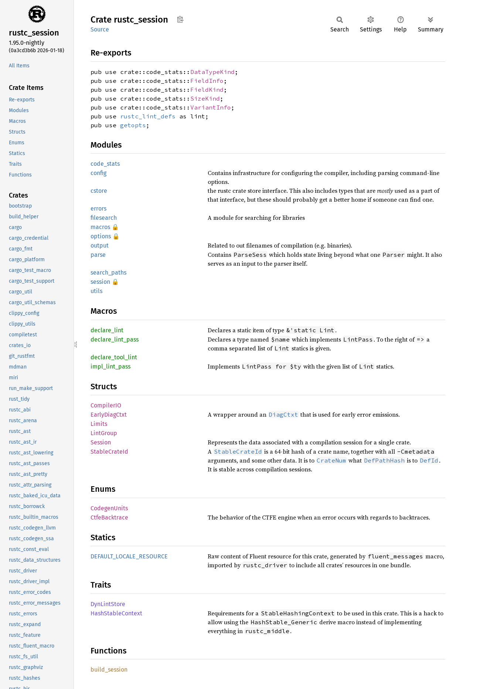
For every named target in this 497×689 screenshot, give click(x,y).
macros (100, 227)
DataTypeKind (212, 71)
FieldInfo (207, 80)
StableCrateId (109, 451)
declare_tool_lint (114, 357)
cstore (99, 190)
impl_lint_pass (110, 366)
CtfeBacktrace (109, 517)
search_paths (108, 272)
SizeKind (205, 98)
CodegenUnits (109, 508)
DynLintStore (108, 604)
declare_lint (107, 330)
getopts (133, 125)
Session (101, 442)
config (98, 173)
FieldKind (207, 89)
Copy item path (180, 19)
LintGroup (104, 433)
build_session (109, 669)
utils (96, 291)
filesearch (104, 217)
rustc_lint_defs (148, 116)
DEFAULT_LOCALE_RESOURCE (129, 556)
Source (100, 29)
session (100, 281)
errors (98, 208)
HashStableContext (116, 613)
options (101, 236)
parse (98, 254)
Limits (99, 423)
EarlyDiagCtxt (109, 414)
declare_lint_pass (115, 339)
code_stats (105, 163)
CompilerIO (106, 405)
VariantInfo (210, 107)
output (100, 245)
